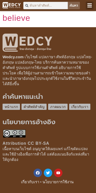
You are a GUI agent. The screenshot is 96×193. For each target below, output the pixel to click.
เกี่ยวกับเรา (79, 107)
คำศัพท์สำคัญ (34, 107)
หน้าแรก (11, 107)
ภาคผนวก (58, 107)
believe (16, 18)
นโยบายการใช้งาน (57, 182)
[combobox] (45, 5)
